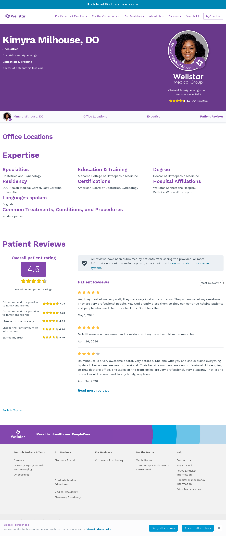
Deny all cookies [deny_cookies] (163, 528)
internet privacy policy (99, 529)
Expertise (153, 116)
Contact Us (183, 460)
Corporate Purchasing (109, 460)
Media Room (144, 460)
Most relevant (210, 282)
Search (192, 16)
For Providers (134, 16)
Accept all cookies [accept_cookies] (198, 528)
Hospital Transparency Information (190, 481)
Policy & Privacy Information (186, 472)
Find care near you (113, 4)
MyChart (213, 16)
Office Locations (95, 116)
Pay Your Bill (184, 465)
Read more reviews (93, 390)
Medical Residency (66, 491)
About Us (156, 16)
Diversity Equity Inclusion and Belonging (30, 467)
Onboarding (21, 474)
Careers (175, 16)
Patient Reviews (212, 116)
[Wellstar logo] (15, 16)
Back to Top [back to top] (12, 410)
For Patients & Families (71, 16)
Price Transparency (188, 489)
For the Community (106, 16)
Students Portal (64, 460)
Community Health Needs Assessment (152, 467)
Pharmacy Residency (67, 497)
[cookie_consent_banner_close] (219, 528)
